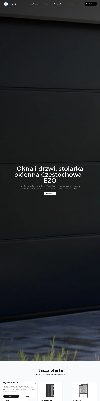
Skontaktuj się (90, 4)
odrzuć (28, 396)
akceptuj (11, 396)
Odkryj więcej (50, 193)
